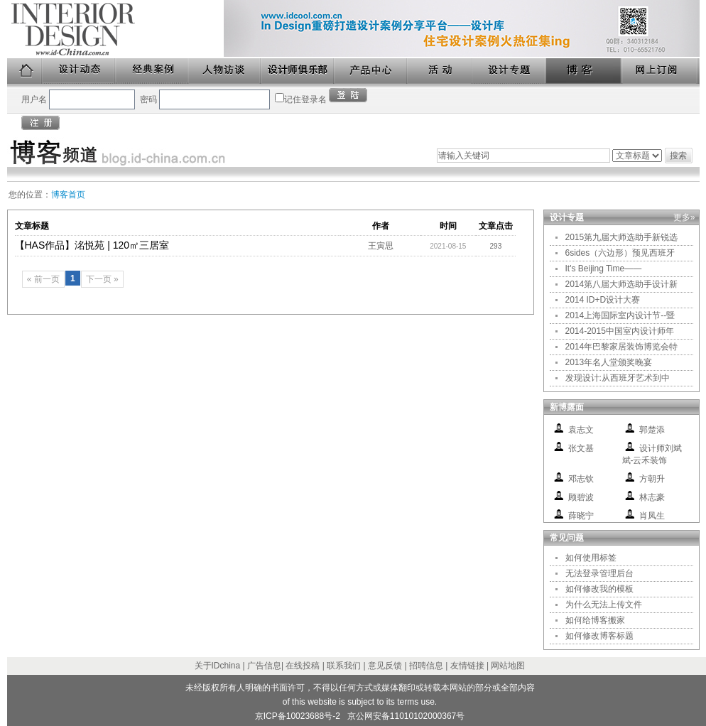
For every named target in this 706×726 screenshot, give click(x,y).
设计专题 (509, 71)
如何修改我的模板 (599, 589)
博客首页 (68, 195)
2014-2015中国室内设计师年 (619, 331)
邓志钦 (581, 479)
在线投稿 (303, 666)
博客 (584, 71)
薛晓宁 (581, 516)
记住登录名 (305, 99)
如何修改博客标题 (599, 636)
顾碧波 (581, 497)
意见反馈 (385, 666)
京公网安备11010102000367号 (406, 716)
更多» (684, 217)
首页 (25, 71)
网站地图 (508, 666)
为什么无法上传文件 (603, 604)
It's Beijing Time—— (603, 268)
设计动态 (79, 71)
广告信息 (264, 666)
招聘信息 (426, 666)
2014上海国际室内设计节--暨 (620, 315)
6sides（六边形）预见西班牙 (620, 253)
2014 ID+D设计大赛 (603, 300)
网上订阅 (660, 71)
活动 (440, 71)
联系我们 (344, 666)
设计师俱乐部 (298, 71)
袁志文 (581, 430)
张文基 (581, 448)
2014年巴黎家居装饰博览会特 (621, 347)
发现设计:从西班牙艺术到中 (617, 378)
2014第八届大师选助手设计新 (621, 284)
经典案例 (152, 71)
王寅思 (380, 246)
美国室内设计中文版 (115, 29)
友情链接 (467, 666)
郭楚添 (652, 430)
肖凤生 (652, 516)
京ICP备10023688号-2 (297, 716)
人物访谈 (225, 71)
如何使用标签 (591, 558)
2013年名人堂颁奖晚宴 (609, 362)
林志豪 (652, 497)
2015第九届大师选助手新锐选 (621, 237)
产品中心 (371, 71)
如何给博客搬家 (595, 620)
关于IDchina (218, 666)
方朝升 (652, 479)
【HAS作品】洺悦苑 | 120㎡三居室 (92, 245)
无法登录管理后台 (599, 573)
